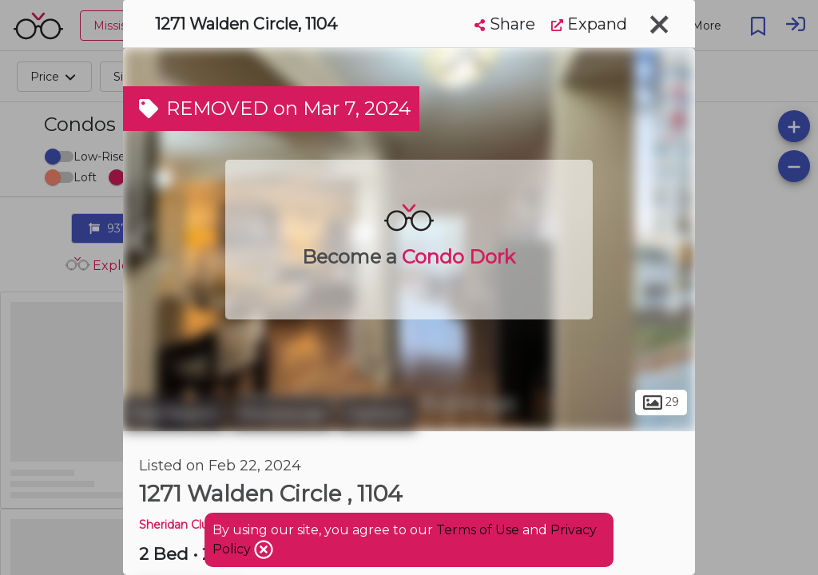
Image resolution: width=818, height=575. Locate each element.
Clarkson (376, 413)
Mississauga (281, 413)
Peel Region (174, 413)
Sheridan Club (177, 525)
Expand (589, 24)
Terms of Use (477, 529)
